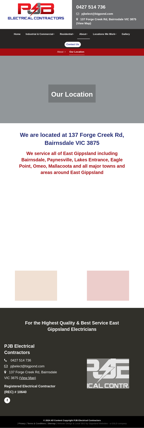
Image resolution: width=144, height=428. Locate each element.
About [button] (83, 34)
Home (17, 34)
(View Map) (27, 378)
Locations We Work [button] (105, 34)
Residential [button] (67, 34)
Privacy (21, 423)
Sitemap (52, 423)
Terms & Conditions (36, 423)
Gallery (126, 34)
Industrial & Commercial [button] (40, 34)
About (61, 52)
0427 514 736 (90, 7)
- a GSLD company (117, 423)
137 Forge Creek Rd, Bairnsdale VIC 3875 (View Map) (106, 21)
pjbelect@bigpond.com (94, 13)
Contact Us (72, 44)
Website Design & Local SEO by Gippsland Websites (82, 423)
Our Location (76, 52)
